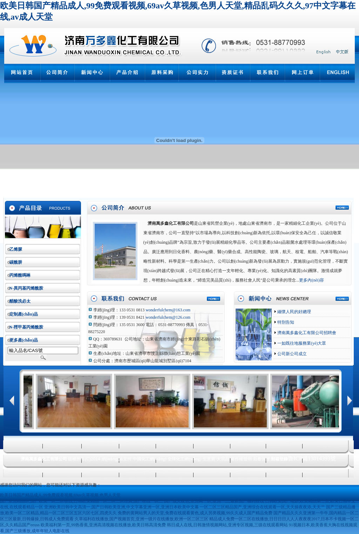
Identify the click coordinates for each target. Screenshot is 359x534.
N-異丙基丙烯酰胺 (26, 288)
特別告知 (285, 322)
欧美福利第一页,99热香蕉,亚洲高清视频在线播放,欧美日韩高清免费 (103, 524)
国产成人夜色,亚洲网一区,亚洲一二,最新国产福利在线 (214, 501)
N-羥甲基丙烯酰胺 (26, 327)
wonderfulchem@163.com (167, 309)
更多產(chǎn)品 (23, 340)
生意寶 (209, 459)
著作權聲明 (241, 459)
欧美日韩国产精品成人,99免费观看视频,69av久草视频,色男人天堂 (60, 495)
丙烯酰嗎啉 (20, 275)
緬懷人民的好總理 (293, 311)
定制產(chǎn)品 (23, 314)
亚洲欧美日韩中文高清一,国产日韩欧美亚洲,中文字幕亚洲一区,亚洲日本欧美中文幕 (121, 507)
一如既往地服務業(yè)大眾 (301, 343)
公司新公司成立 (291, 353)
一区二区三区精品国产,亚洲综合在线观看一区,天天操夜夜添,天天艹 (262, 507)
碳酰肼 (15, 262)
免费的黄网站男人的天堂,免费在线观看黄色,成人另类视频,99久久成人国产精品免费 (195, 513)
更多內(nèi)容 (311, 280)
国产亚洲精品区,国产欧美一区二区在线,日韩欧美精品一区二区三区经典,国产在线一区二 (81, 501)
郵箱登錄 (279, 459)
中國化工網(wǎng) (150, 459)
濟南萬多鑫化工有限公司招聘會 (306, 332)
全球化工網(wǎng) (184, 459)
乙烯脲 (15, 249)
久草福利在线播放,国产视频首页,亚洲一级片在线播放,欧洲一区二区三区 (141, 518)
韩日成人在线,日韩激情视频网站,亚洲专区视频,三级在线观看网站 (227, 524)
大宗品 (223, 459)
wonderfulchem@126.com (167, 317)
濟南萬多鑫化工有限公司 (171, 223)
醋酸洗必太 (20, 301)
